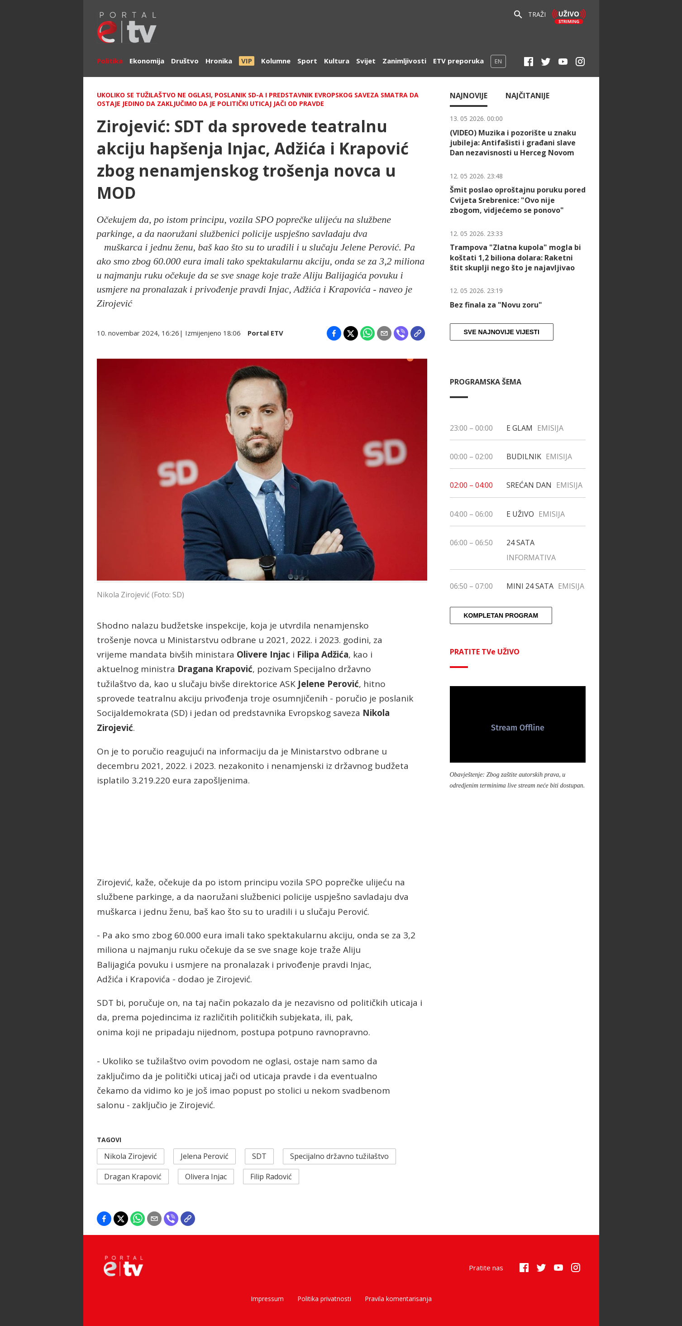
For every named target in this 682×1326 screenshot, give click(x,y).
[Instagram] (580, 61)
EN (498, 61)
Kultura (336, 60)
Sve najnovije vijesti (501, 332)
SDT (259, 1156)
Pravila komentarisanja (398, 1298)
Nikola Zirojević (130, 1156)
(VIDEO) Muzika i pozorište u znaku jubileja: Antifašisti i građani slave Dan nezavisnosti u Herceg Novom (513, 143)
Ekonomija (146, 60)
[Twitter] (545, 61)
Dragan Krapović (133, 1177)
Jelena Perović (205, 1156)
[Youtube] (563, 61)
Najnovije (468, 96)
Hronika (218, 60)
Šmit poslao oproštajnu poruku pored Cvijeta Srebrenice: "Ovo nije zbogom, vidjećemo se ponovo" (518, 200)
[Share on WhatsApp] (367, 333)
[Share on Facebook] (334, 333)
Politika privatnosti (324, 1298)
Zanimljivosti (404, 60)
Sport (307, 60)
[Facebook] (528, 61)
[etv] (127, 29)
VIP (246, 60)
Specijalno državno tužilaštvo (339, 1156)
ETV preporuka (458, 60)
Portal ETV (265, 332)
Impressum (267, 1298)
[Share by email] (384, 333)
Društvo (185, 60)
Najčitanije (527, 96)
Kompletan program (501, 615)
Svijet (366, 60)
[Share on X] (350, 333)
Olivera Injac (206, 1177)
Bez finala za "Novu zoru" (496, 305)
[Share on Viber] (401, 333)
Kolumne (276, 60)
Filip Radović (271, 1177)
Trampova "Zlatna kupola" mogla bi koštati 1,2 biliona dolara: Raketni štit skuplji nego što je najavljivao (515, 257)
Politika (110, 60)
